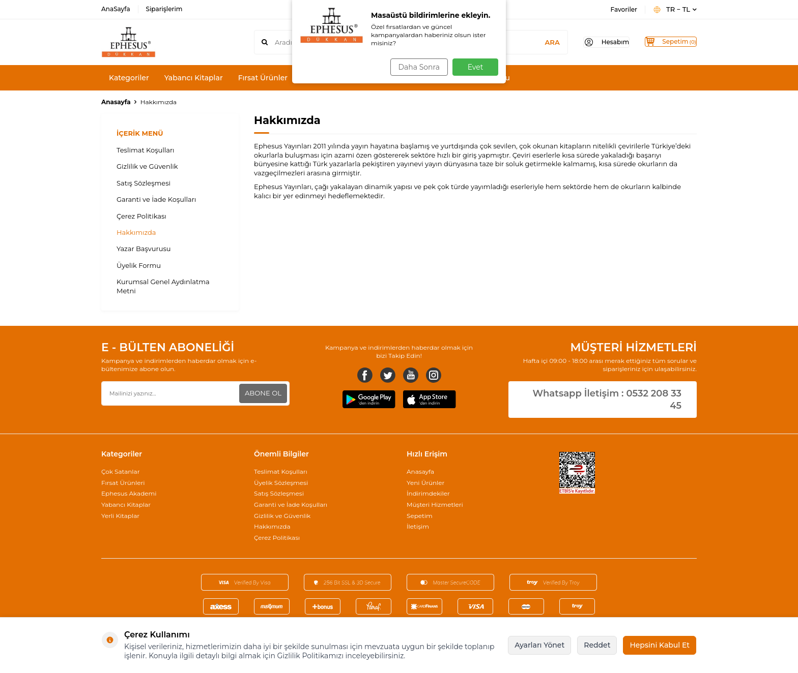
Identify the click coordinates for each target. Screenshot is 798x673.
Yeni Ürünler (425, 482)
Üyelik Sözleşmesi (281, 482)
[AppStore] (429, 400)
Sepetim (420, 515)
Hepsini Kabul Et (660, 645)
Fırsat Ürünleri (123, 482)
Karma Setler (326, 77)
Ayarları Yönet (539, 645)
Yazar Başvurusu (144, 248)
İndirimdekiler (428, 493)
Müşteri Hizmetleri (435, 504)
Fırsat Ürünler (263, 77)
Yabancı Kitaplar (193, 77)
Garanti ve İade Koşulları (156, 199)
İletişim (418, 526)
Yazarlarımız (387, 77)
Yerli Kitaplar (120, 515)
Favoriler (624, 9)
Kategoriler (129, 77)
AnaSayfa (115, 9)
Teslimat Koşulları (146, 150)
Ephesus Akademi (129, 493)
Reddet (597, 645)
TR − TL (675, 9)
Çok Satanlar (120, 471)
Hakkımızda (136, 232)
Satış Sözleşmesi (143, 183)
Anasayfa (116, 102)
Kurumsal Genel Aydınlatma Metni (163, 286)
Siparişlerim (164, 9)
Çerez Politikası (141, 216)
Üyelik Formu (139, 265)
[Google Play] (369, 400)
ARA (531, 42)
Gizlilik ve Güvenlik (147, 166)
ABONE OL (261, 392)
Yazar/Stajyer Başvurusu (467, 77)
